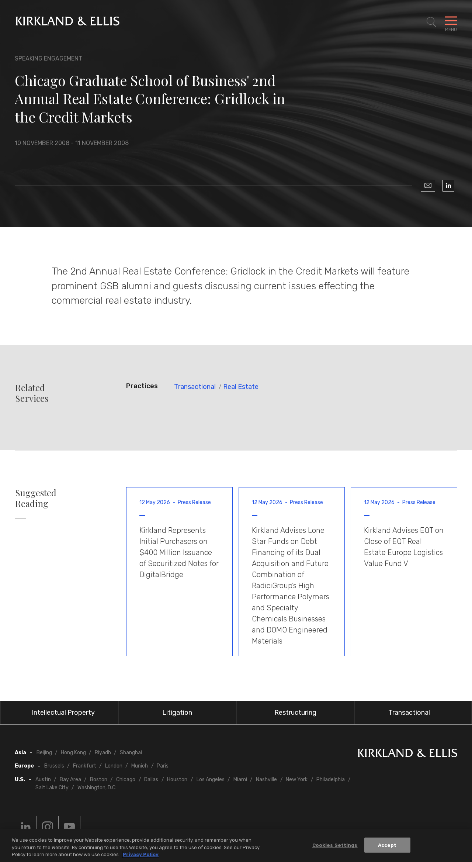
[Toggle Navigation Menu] (451, 22)
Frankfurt (84, 766)
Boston (98, 779)
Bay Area (70, 779)
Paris (163, 766)
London (113, 766)
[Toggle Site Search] (431, 22)
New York (297, 779)
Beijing (44, 752)
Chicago (125, 779)
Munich (139, 766)
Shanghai (131, 752)
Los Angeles (211, 779)
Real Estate (240, 387)
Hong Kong (73, 752)
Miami (240, 779)
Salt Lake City (52, 788)
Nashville (266, 779)
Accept (387, 845)
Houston (177, 779)
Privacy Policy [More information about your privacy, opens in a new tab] (141, 854)
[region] (236, 845)
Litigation (177, 712)
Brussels (54, 766)
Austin (43, 779)
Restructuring (295, 712)
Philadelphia (330, 779)
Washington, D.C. (97, 788)
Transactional (195, 387)
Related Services (31, 393)
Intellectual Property (63, 712)
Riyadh (103, 752)
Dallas (151, 779)
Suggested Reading (35, 498)
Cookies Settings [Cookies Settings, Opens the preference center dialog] (335, 845)
